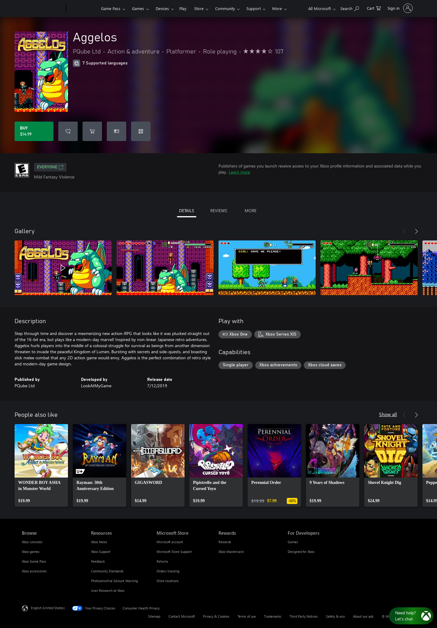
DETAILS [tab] (186, 210)
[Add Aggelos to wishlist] (68, 131)
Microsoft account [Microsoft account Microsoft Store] (170, 542)
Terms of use (247, 616)
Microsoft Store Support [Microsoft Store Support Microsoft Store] (174, 552)
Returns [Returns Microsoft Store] (162, 561)
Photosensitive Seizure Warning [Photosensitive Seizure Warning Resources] (114, 581)
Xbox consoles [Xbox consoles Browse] (32, 542)
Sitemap (154, 616)
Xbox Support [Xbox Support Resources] (100, 552)
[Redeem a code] (141, 131)
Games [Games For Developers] (293, 542)
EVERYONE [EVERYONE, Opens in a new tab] (50, 167)
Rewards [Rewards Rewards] (224, 542)
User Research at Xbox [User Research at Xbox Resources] (107, 590)
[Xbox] (83, 8)
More (277, 8)
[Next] (416, 231)
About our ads (363, 616)
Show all (388, 414)
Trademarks (272, 616)
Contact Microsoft (181, 616)
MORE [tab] (250, 210)
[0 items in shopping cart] (374, 8)
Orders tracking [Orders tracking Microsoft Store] (168, 571)
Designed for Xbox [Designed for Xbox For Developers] (301, 552)
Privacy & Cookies (216, 616)
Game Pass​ (110, 8)
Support (253, 8)
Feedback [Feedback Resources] (98, 561)
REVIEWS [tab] (218, 210)
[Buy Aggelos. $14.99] (34, 131)
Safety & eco (335, 616)
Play (182, 8)
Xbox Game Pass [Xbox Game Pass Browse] (34, 561)
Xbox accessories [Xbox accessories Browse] (34, 571)
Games (138, 8)
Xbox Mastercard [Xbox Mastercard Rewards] (230, 552)
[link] (41, 465)
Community (225, 8)
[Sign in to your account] (399, 8)
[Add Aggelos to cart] (92, 131)
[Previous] (404, 231)
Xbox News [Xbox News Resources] (99, 542)
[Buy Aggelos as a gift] (116, 131)
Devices (162, 8)
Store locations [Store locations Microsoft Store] (168, 581)
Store (199, 8)
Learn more (239, 172)
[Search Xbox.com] (350, 8)
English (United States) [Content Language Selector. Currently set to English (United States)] (48, 608)
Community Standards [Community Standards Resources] (107, 571)
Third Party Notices (304, 616)
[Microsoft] (42, 8)
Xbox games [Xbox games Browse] (30, 552)
